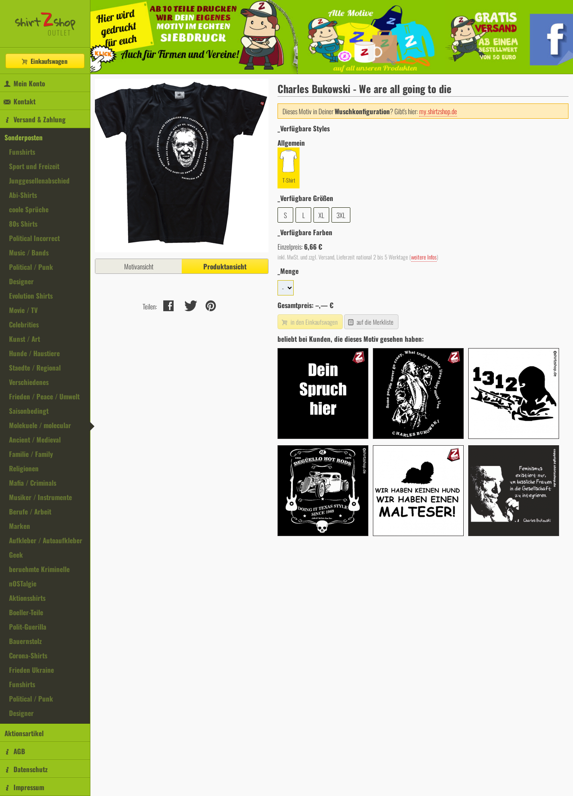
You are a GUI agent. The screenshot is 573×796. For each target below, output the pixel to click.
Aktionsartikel (24, 733)
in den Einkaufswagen (309, 321)
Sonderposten (23, 137)
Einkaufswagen (44, 61)
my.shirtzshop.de (438, 111)
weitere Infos (424, 257)
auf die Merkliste (370, 321)
